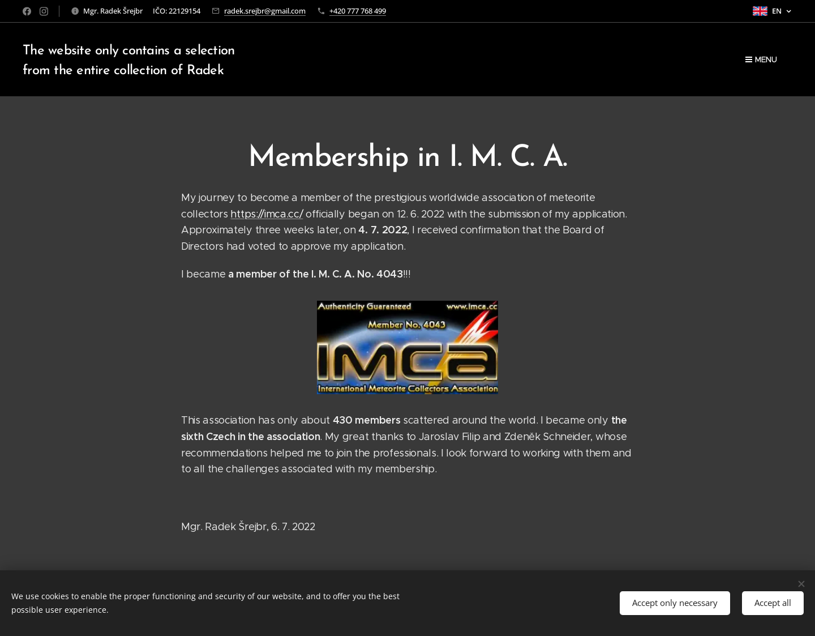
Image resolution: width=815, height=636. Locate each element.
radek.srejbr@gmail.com (265, 11)
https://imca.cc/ (266, 214)
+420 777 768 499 (357, 11)
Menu (761, 59)
